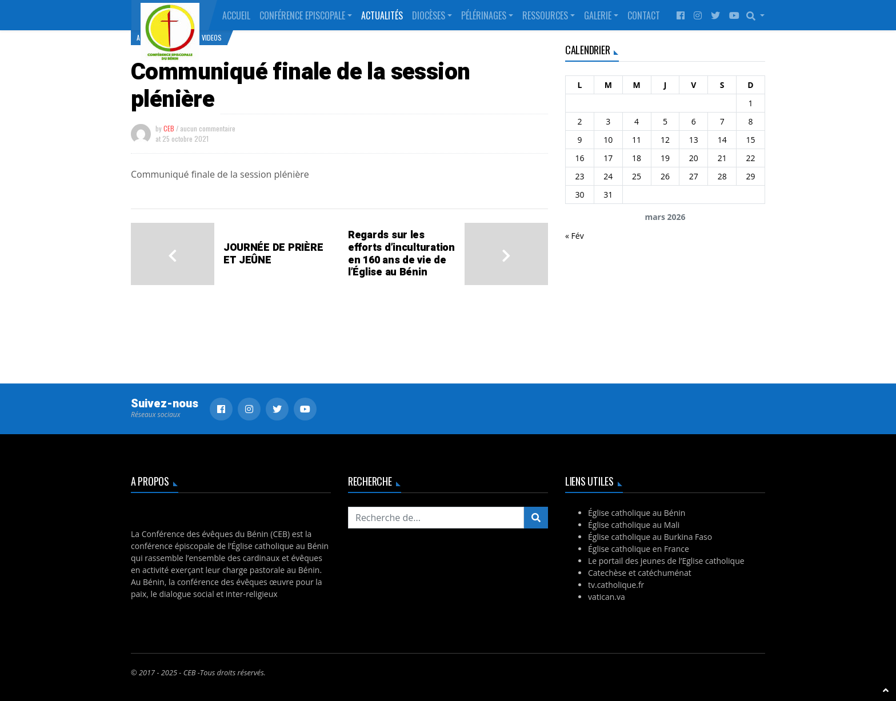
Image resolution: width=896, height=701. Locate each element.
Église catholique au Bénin (636, 512)
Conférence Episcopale (302, 15)
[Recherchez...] (436, 517)
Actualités (382, 15)
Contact (643, 15)
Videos (212, 37)
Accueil (236, 15)
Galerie (597, 15)
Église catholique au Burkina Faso (650, 536)
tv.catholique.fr (616, 584)
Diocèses (428, 15)
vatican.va (606, 596)
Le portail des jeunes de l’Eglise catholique (666, 560)
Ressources (545, 15)
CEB (168, 128)
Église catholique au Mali (633, 524)
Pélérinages (483, 15)
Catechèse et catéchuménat (639, 572)
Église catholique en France (638, 548)
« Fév (574, 235)
